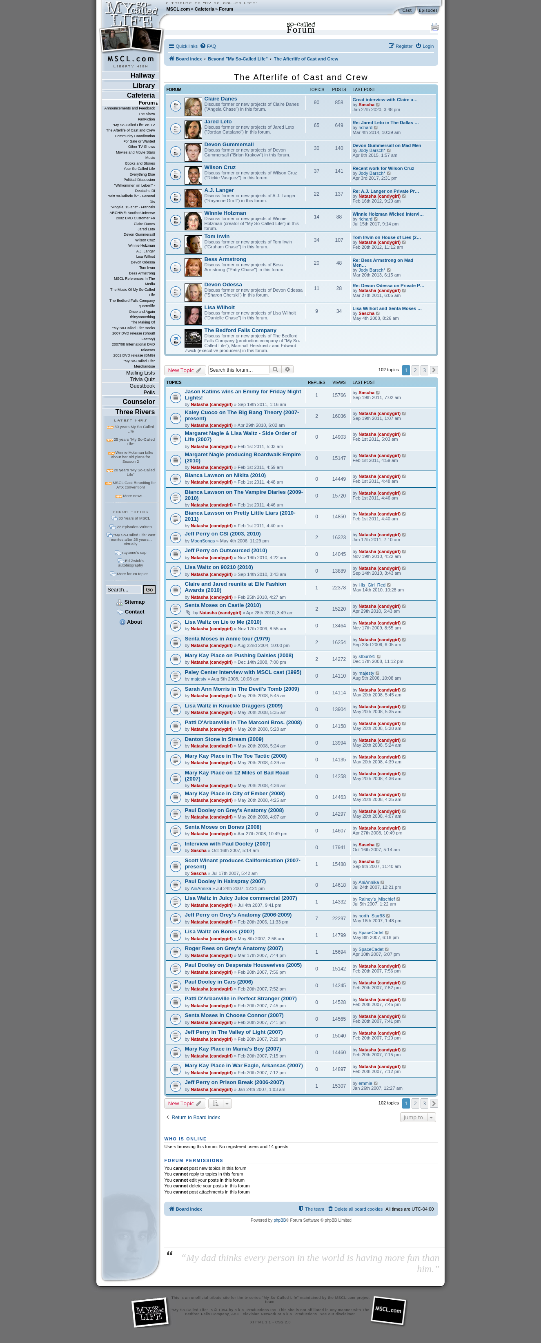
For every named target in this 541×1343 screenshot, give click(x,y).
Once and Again (142, 312)
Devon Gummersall (139, 234)
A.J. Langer (145, 251)
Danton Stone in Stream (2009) (224, 739)
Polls (149, 392)
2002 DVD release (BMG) (134, 355)
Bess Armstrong (142, 273)
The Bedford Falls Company (132, 301)
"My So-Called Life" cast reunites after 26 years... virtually (132, 539)
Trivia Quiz (142, 379)
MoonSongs (203, 540)
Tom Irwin (147, 267)
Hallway (143, 75)
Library (144, 85)
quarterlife (147, 306)
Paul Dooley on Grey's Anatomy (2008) (234, 810)
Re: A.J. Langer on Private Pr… (386, 191)
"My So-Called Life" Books (133, 328)
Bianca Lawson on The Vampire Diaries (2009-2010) (244, 495)
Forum (226, 9)
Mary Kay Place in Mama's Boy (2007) (233, 1049)
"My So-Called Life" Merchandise (139, 363)
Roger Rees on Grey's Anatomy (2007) (234, 948)
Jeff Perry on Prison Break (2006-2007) (234, 1082)
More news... (134, 495)
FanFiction (146, 119)
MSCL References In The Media (134, 281)
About (130, 622)
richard (365, 127)
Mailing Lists (140, 373)
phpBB (280, 1220)
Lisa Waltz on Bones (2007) (219, 931)
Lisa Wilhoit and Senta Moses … (387, 308)
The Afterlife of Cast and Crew (130, 130)
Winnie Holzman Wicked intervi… (388, 214)
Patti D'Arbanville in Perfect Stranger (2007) (240, 998)
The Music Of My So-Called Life (132, 292)
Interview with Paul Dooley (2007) (227, 844)
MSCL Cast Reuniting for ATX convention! (134, 484)
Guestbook (142, 386)
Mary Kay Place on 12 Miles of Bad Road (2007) (237, 776)
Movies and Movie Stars (135, 152)
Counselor (138, 401)
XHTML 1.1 (260, 1322)
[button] (434, 370)
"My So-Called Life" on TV (134, 125)
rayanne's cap (134, 552)
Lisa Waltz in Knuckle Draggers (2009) (234, 706)
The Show (146, 114)
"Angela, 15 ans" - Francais (133, 207)
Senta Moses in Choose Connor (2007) (234, 1015)
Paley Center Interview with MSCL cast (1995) (243, 672)
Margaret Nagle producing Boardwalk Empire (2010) (243, 457)
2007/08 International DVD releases (133, 347)
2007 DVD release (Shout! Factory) (133, 336)
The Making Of (143, 322)
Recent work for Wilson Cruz (383, 168)
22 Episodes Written (134, 526)
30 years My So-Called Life (134, 428)
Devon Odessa (143, 262)
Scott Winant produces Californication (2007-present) (243, 863)
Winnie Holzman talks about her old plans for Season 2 (132, 457)
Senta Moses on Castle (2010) (223, 605)
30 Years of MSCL (134, 518)
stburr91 (366, 656)
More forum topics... (134, 573)
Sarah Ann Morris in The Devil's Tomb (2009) (242, 689)
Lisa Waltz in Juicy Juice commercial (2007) (241, 898)
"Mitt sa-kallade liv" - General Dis (131, 198)
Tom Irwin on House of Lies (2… (387, 237)
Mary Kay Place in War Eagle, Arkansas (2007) (244, 1065)
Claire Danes (144, 224)
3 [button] (424, 370)
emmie (365, 1083)
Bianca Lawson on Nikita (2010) (225, 475)
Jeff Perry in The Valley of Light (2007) (234, 1032)
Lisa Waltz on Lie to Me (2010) (223, 622)
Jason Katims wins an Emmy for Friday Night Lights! (243, 394)
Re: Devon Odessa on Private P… (389, 285)
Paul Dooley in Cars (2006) (219, 982)
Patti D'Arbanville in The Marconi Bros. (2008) (243, 722)
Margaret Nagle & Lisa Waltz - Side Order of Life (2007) (240, 436)
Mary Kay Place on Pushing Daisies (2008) (239, 655)
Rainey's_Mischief (376, 899)
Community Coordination (135, 136)
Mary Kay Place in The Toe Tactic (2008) (236, 756)
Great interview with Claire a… (385, 99)
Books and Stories (140, 163)
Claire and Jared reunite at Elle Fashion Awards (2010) (235, 587)
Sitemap (130, 602)
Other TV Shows (141, 147)
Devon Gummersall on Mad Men (387, 145)
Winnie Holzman (141, 245)
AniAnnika (201, 888)
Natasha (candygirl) (379, 196)
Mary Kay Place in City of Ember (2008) (235, 793)
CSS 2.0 (283, 1322)
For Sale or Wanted (139, 141)
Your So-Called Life (139, 169)
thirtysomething (142, 317)
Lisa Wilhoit (145, 256)
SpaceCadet (370, 932)
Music (150, 158)
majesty (198, 678)
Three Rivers (135, 411)
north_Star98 (371, 915)
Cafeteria (204, 9)
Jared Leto (146, 229)
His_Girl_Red (371, 584)
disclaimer (345, 1314)
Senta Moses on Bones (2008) (223, 827)
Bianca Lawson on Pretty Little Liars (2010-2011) (240, 516)
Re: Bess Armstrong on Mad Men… (383, 263)
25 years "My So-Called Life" (134, 441)
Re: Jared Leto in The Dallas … (386, 122)
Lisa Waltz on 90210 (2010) (219, 567)
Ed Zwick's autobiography (131, 562)
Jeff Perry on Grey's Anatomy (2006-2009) (238, 915)
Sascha (366, 104)
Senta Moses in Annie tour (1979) (227, 639)
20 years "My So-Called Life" (134, 472)
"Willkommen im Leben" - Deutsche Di (134, 188)
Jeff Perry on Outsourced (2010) (226, 550)
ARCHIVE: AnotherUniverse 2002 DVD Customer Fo (132, 215)
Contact (130, 612)
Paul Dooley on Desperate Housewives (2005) (243, 965)
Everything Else (142, 174)
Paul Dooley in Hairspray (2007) (225, 881)
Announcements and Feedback (130, 108)
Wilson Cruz (145, 240)
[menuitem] (208, 46)
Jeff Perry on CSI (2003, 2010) (222, 534)
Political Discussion (139, 180)
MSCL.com (178, 9)
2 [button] (415, 370)
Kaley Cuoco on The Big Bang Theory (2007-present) (242, 415)
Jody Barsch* (371, 150)
